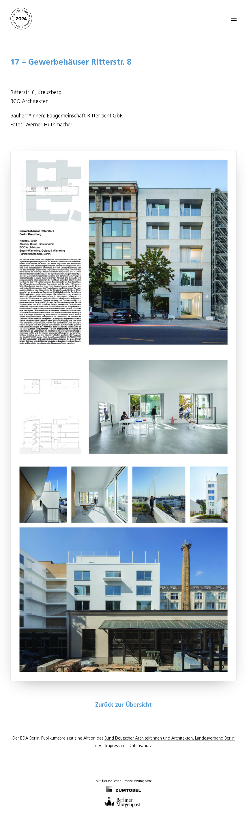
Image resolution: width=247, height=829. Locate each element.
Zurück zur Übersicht (123, 705)
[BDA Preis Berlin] (123, 18)
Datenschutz (140, 746)
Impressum (115, 746)
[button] (233, 18)
